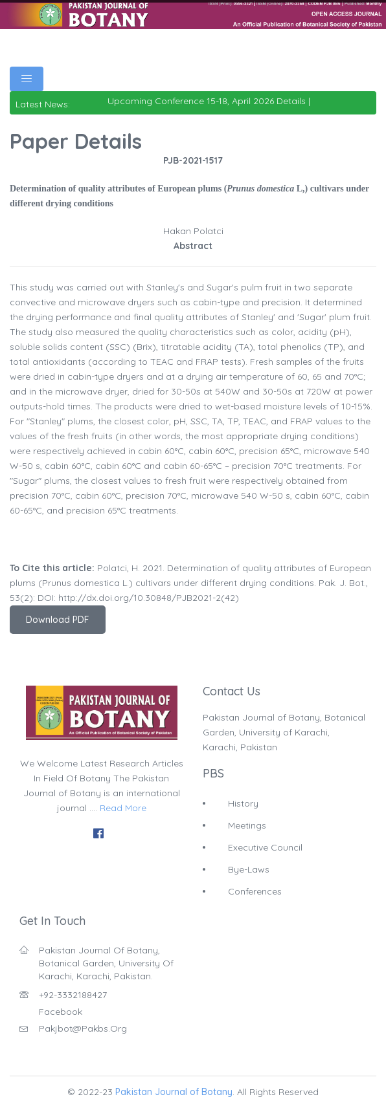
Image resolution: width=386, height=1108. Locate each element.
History (243, 803)
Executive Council (265, 847)
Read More (123, 808)
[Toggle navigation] (26, 79)
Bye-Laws (248, 869)
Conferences (255, 891)
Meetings (247, 825)
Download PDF (57, 619)
